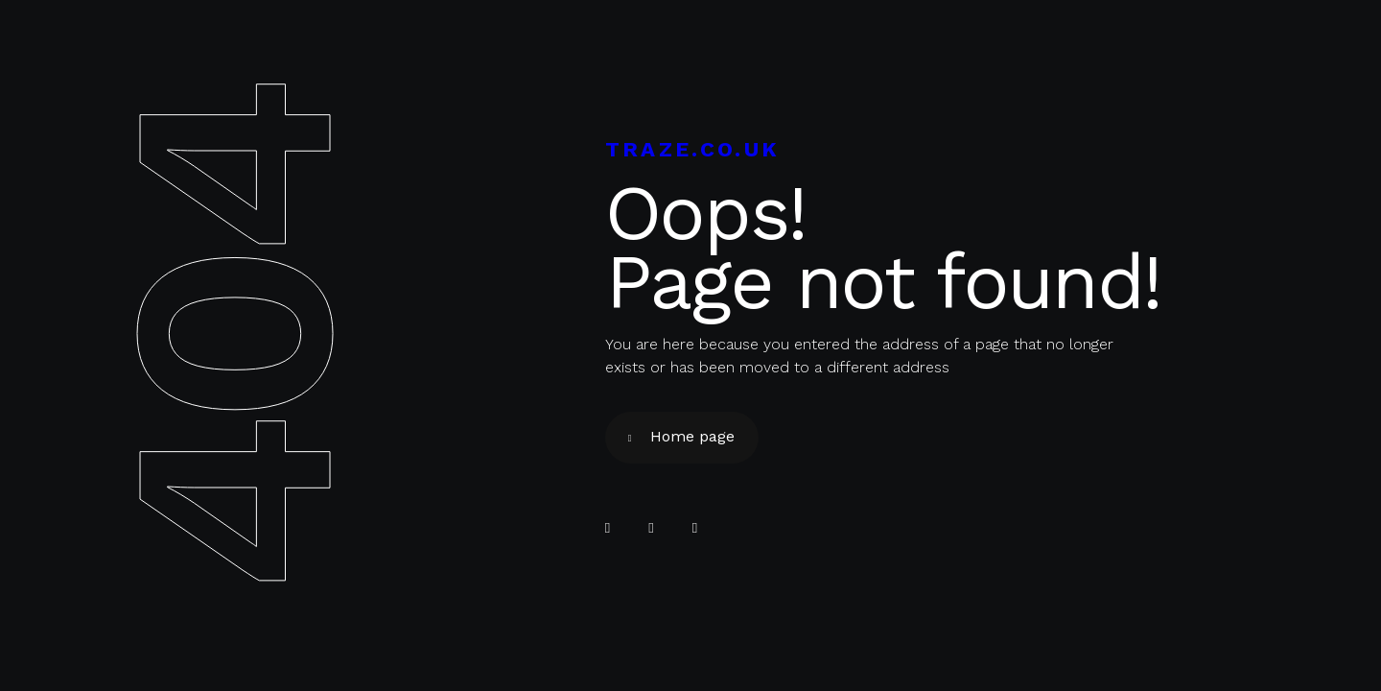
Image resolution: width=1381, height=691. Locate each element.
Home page (692, 436)
